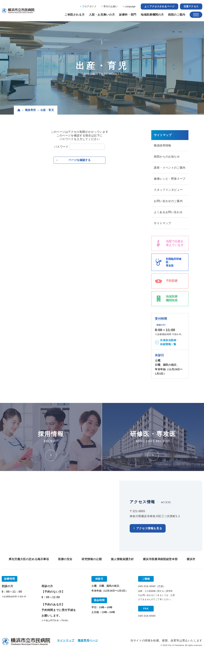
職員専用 (30, 110)
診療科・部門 (127, 14)
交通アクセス (191, 6)
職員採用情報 (162, 145)
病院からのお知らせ (167, 156)
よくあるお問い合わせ (168, 213)
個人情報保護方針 (122, 560)
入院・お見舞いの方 (102, 14)
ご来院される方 (74, 14)
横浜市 (191, 560)
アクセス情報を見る (149, 529)
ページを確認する (79, 160)
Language (130, 6)
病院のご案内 (176, 14)
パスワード (61, 146)
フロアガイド (89, 6)
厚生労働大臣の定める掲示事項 (29, 560)
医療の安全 (65, 560)
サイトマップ (162, 224)
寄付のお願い (110, 6)
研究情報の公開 (92, 560)
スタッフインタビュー (168, 190)
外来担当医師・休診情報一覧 (169, 343)
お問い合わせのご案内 (168, 201)
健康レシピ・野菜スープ (170, 179)
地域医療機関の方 (152, 14)
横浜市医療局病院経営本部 (160, 560)
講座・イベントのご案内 (170, 167)
